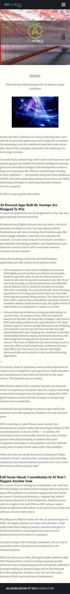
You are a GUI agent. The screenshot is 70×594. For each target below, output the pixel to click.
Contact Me (46, 588)
